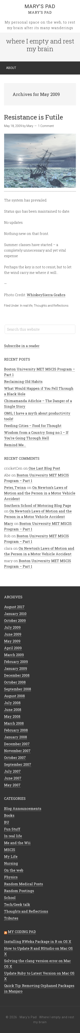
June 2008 (12, 709)
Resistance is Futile (33, 117)
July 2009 (12, 627)
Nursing (11, 863)
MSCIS (9, 849)
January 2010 (15, 613)
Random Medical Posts (23, 884)
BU (6, 822)
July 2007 (12, 771)
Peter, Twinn (15, 487)
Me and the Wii (17, 842)
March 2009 (14, 654)
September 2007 (17, 764)
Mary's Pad (40, 6)
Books (9, 815)
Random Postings (19, 890)
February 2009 (16, 661)
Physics (10, 877)
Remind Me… (15, 445)
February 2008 (16, 730)
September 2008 (17, 689)
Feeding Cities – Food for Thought (32, 425)
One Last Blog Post (44, 468)
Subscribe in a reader (21, 345)
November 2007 (17, 750)
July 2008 (12, 702)
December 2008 (16, 675)
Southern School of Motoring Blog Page (37, 505)
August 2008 (14, 696)
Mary (8, 523)
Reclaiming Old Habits (23, 381)
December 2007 (17, 744)
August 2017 (14, 607)
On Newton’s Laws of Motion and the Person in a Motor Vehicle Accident (39, 493)
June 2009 (12, 634)
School (10, 897)
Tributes (11, 918)
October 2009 (15, 620)
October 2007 (15, 757)
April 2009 (13, 648)
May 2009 (12, 641)
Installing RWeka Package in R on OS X (37, 941)
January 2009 (15, 668)
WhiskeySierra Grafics (46, 295)
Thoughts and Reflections (51, 305)
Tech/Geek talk (17, 904)
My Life (10, 856)
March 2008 (14, 723)
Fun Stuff (12, 829)
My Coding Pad (22, 931)
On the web (13, 870)
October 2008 (15, 682)
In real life (26, 305)
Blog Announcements (22, 808)
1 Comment (46, 126)
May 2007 (12, 785)
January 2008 (15, 737)
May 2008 (12, 716)
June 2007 (12, 778)
